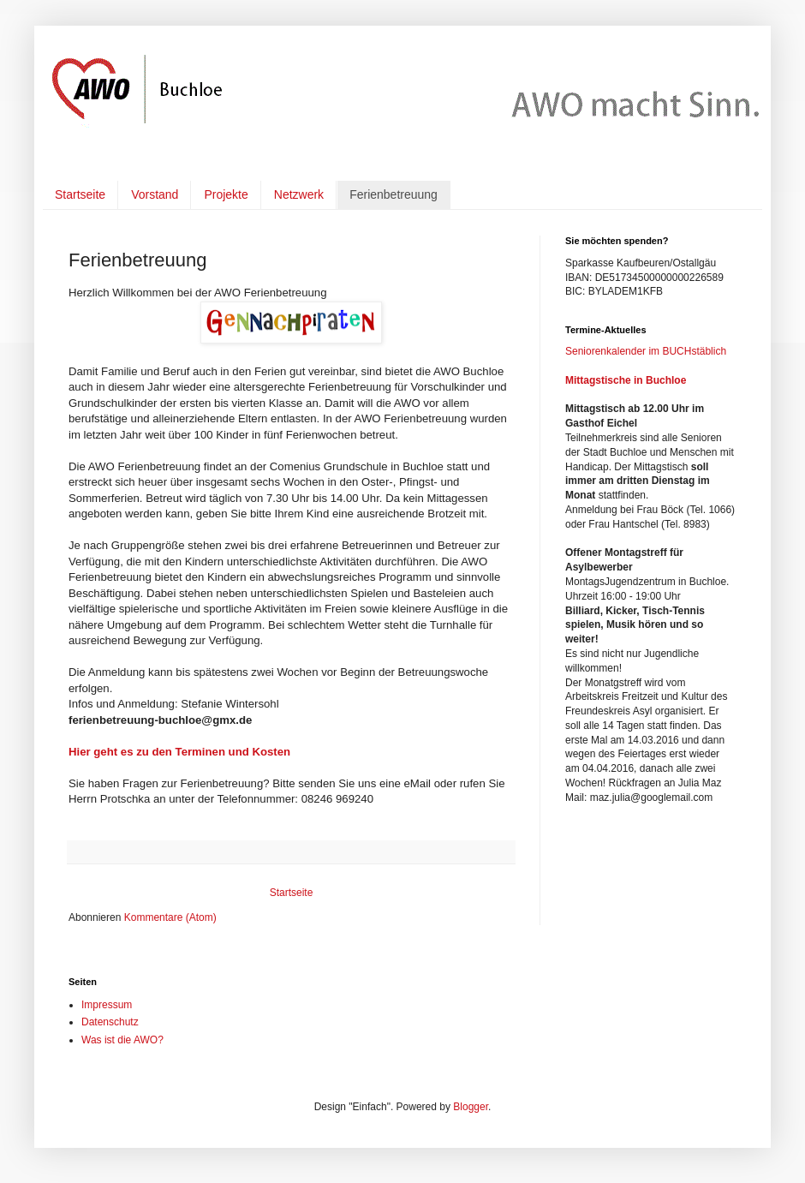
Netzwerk (299, 194)
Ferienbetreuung (393, 194)
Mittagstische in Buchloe (625, 380)
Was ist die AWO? (122, 1040)
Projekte (225, 194)
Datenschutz (110, 1022)
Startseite (80, 194)
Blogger (470, 1107)
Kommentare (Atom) (170, 917)
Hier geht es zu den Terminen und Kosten (179, 751)
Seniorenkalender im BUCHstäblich (645, 351)
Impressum (106, 1005)
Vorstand (154, 194)
